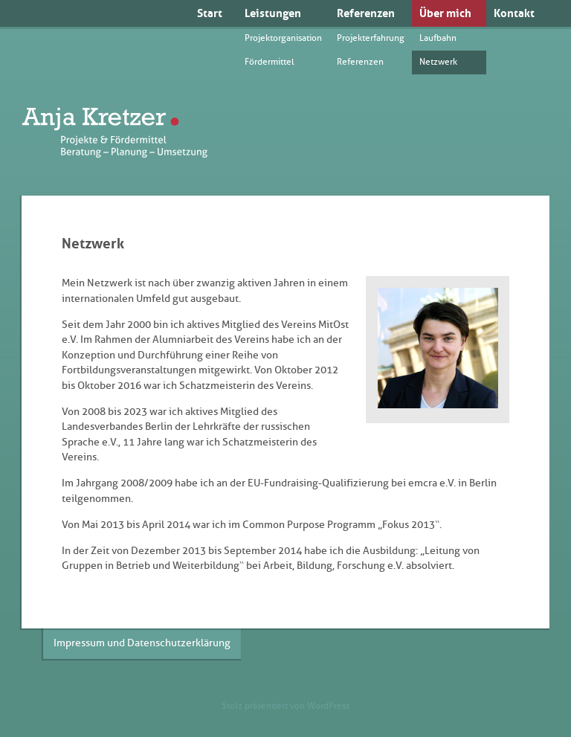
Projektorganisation (283, 38)
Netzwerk (438, 62)
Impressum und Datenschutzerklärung (142, 643)
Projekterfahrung (370, 38)
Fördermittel (269, 62)
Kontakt (514, 13)
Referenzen (366, 13)
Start (209, 13)
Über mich (445, 13)
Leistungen (273, 13)
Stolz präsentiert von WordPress (285, 706)
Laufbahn (438, 38)
